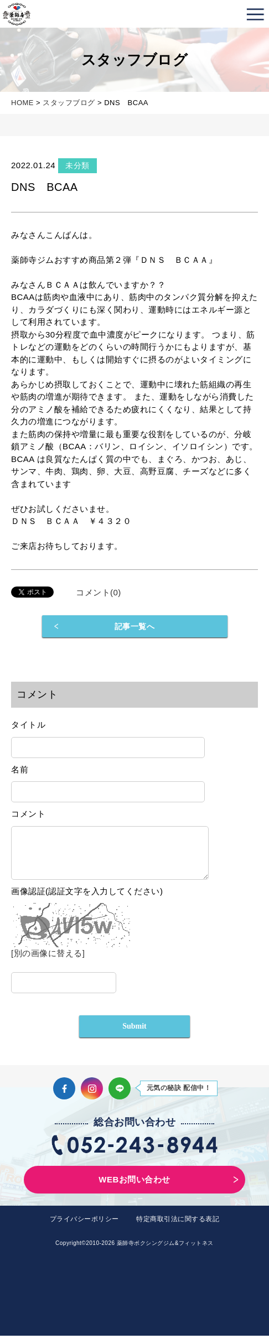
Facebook (64, 1097)
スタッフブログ (69, 102)
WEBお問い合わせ (134, 1187)
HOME (22, 102)
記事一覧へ (135, 626)
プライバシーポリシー (84, 1227)
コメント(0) (98, 592)
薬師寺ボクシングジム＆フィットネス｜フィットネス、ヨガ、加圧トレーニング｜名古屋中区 (16, 14)
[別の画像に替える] (48, 961)
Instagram (92, 1097)
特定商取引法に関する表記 (177, 1227)
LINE (119, 1097)
